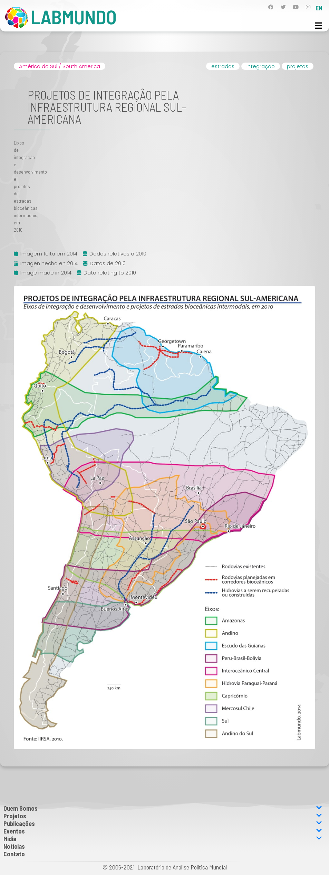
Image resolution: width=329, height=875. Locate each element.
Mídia (162, 839)
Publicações (162, 823)
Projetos (162, 816)
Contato (14, 854)
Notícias (14, 846)
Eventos (162, 831)
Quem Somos (162, 808)
